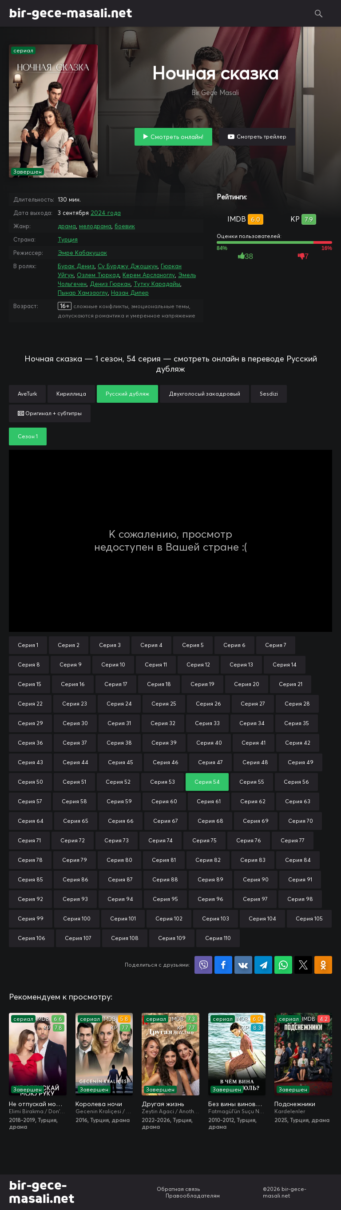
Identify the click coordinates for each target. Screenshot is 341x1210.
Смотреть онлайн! (177, 136)
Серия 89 (210, 879)
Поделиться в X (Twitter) (303, 965)
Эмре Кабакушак (82, 252)
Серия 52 (118, 781)
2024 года (106, 212)
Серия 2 (68, 645)
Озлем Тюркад (98, 274)
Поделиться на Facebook (223, 965)
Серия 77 (293, 840)
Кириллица (71, 393)
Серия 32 (163, 723)
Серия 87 (120, 879)
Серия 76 (248, 840)
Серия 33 (207, 723)
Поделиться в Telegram (263, 965)
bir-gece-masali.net (70, 13)
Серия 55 (251, 781)
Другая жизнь (163, 1104)
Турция (68, 239)
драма (67, 226)
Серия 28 (297, 703)
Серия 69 (256, 820)
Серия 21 (290, 684)
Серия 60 (164, 801)
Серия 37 (75, 742)
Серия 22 (30, 703)
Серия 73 (116, 840)
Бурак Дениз (76, 266)
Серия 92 (30, 899)
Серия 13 (241, 664)
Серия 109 (172, 938)
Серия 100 (77, 918)
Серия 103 (215, 918)
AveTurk (27, 393)
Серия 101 (123, 918)
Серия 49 (300, 762)
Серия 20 (246, 684)
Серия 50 (30, 781)
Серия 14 (285, 664)
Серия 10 (113, 664)
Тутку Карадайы (157, 283)
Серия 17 (115, 684)
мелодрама (95, 226)
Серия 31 (119, 723)
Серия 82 (208, 860)
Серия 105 (309, 918)
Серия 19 (202, 684)
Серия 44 (75, 762)
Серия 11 (156, 664)
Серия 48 (255, 762)
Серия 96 (210, 899)
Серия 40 (209, 742)
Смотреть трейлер (261, 136)
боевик (125, 226)
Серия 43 (30, 762)
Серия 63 (297, 801)
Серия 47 (210, 762)
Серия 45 (120, 762)
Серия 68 (210, 820)
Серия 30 (75, 723)
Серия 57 (30, 801)
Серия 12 (198, 664)
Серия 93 (75, 899)
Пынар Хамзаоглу (83, 292)
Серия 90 (256, 879)
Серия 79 (74, 860)
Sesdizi (269, 393)
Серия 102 (168, 918)
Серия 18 (159, 684)
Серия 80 (119, 860)
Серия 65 (75, 820)
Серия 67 (165, 820)
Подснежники (294, 1104)
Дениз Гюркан (110, 283)
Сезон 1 (28, 436)
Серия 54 (207, 781)
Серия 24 (119, 703)
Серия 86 (75, 879)
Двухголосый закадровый (204, 393)
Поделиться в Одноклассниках (323, 965)
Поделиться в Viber (203, 965)
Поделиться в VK (243, 965)
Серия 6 (234, 645)
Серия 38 (119, 742)
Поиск (318, 13)
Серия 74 (160, 840)
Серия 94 (120, 899)
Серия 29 (30, 723)
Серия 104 (262, 918)
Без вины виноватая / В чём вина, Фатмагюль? (237, 1104)
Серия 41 (254, 742)
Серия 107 (78, 938)
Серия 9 (70, 664)
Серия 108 (125, 938)
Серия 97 (255, 899)
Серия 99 (31, 918)
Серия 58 (74, 801)
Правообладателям (193, 1195)
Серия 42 (297, 742)
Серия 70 (300, 820)
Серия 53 (162, 781)
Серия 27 (253, 703)
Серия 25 (163, 703)
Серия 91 (300, 879)
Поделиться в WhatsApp (283, 965)
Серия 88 (165, 879)
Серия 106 (31, 938)
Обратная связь (178, 1189)
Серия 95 (165, 899)
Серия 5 (193, 645)
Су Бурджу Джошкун (128, 266)
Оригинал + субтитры (50, 413)
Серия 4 (151, 645)
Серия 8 (29, 664)
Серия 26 (208, 703)
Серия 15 (29, 684)
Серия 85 (30, 879)
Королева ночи (98, 1104)
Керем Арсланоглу (149, 274)
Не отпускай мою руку (38, 1104)
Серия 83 (253, 860)
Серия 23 (74, 703)
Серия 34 (252, 723)
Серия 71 (29, 840)
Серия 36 (30, 742)
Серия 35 (296, 723)
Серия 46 (165, 762)
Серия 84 (298, 860)
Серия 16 (73, 684)
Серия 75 (204, 840)
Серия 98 (300, 899)
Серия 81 (164, 860)
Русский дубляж (127, 393)
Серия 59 (119, 801)
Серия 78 (30, 860)
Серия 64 (31, 820)
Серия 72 (72, 840)
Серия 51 (74, 781)
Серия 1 (28, 645)
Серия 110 (218, 938)
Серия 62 (253, 801)
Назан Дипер (130, 292)
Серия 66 (121, 820)
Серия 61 (209, 801)
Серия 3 (110, 645)
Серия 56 (296, 781)
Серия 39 (164, 742)
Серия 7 (275, 645)
